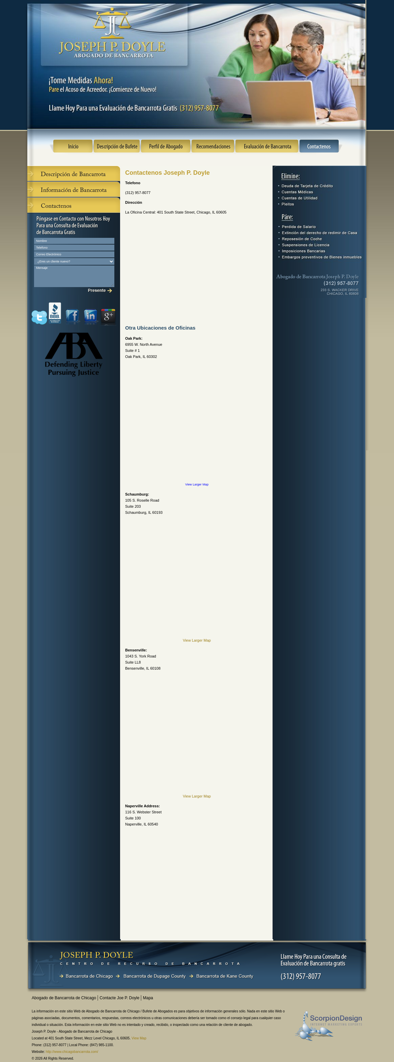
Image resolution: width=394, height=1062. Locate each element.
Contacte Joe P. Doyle (120, 998)
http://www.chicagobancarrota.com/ (72, 1052)
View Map (139, 1038)
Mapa (148, 998)
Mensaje (74, 276)
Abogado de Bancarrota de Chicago (64, 998)
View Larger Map (196, 484)
